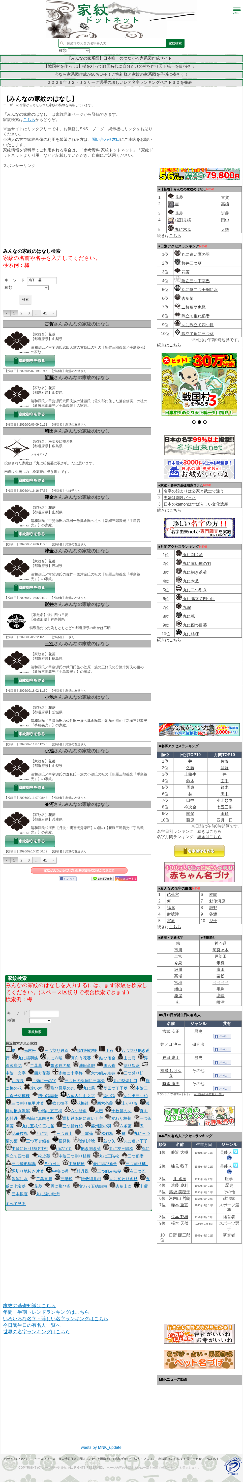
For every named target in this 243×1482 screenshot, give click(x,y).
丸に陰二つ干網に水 (196, 289)
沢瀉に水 (17, 1179)
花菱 (35, 1186)
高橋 (225, 204)
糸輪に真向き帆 (37, 1118)
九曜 (183, 607)
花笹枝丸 (17, 1133)
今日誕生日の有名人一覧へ (31, 1325)
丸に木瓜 (179, 229)
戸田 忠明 (170, 1057)
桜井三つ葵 (188, 263)
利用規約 (104, 1459)
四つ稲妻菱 (45, 1096)
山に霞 (126, 1058)
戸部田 (221, 956)
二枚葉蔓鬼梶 (190, 307)
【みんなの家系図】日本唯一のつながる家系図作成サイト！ (121, 58)
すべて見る (16, 1204)
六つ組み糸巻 (100, 1073)
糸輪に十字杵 (67, 1073)
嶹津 (221, 1002)
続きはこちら (169, 345)
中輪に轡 (57, 1171)
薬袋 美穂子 (179, 1192)
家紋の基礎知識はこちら (29, 1305)
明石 (106, 1050)
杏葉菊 (184, 298)
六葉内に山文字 (77, 1096)
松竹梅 (104, 1133)
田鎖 (225, 813)
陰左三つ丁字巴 (192, 281)
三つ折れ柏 (69, 1126)
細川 (178, 969)
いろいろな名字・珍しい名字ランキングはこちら (55, 1318)
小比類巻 (225, 800)
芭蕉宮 (173, 894)
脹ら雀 (106, 1065)
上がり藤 (126, 1103)
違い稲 (106, 1096)
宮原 (171, 921)
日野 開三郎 (179, 1235)
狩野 (213, 907)
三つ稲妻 (133, 1156)
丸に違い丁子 (132, 1141)
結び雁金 (104, 1058)
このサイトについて (14, 1459)
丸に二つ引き (191, 590)
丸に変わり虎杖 (120, 1179)
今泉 (178, 963)
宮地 (178, 982)
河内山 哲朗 (179, 1198)
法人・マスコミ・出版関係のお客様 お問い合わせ (167, 1459)
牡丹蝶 (80, 1171)
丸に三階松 (106, 1156)
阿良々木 (220, 950)
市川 (178, 950)
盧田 (221, 969)
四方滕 (15, 1081)
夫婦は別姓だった (180, 498)
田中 (225, 220)
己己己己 (220, 982)
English (211, 1459)
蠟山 (178, 989)
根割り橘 (182, 220)
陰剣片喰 (84, 1141)
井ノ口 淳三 (170, 1044)
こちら (29, 119)
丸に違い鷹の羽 (192, 254)
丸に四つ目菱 (191, 625)
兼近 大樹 (179, 1152)
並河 (49, 804)
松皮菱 (41, 1156)
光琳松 (27, 1050)
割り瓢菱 (128, 1065)
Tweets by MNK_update (100, 1447)
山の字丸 (61, 1148)
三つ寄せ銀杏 (35, 1141)
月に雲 (39, 1133)
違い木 (33, 1088)
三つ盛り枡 (130, 1073)
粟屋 (178, 996)
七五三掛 (225, 807)
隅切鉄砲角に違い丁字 (79, 1118)
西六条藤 (102, 1103)
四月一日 (225, 820)
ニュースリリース (43, 1459)
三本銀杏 (17, 1194)
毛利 (221, 989)
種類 (9, 287)
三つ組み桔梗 (106, 1171)
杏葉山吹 (120, 1186)
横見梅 (61, 1141)
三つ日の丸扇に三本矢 (81, 1081)
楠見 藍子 (179, 1166)
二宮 (178, 956)
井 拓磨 (179, 1179)
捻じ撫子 (57, 1103)
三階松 (63, 1179)
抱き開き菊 (88, 1148)
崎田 (49, 431)
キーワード (15, 280)
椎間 (213, 894)
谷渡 (213, 914)
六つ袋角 (76, 1111)
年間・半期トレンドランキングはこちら (46, 1312)
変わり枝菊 (118, 1118)
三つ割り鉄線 (53, 1050)
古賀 (49, 323)
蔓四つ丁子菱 (112, 1088)
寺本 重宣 (179, 1205)
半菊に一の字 (41, 1081)
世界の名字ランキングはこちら (36, 1331)
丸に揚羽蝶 (25, 1058)
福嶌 (171, 907)
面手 (225, 781)
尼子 (213, 921)
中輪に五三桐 (47, 1111)
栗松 (221, 976)
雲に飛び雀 (57, 1186)
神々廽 (221, 943)
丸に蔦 (86, 1088)
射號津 (173, 914)
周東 (190, 787)
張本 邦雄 (179, 1217)
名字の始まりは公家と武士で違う (194, 491)
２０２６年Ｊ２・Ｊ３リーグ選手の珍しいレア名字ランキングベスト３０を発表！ (121, 82)
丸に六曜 (51, 1058)
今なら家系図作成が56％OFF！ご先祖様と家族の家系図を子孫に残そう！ (121, 74)
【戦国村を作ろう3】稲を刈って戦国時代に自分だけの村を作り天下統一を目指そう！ (121, 66)
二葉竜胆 (41, 1179)
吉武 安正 (170, 1031)
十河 (49, 643)
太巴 (96, 1111)
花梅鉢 (80, 1103)
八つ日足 (49, 1164)
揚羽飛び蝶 (84, 1050)
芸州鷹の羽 (98, 1126)
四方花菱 (39, 1073)
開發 (225, 768)
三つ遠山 (61, 1133)
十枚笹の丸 (118, 1111)
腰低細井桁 (88, 1179)
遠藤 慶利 (179, 1185)
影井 (49, 604)
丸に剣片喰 (189, 555)
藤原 (190, 820)
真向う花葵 (78, 1058)
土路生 (190, 774)
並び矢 (106, 1141)
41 (45, 313)
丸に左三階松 (118, 1148)
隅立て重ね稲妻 (192, 316)
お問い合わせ (122, 1459)
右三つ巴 (135, 1171)
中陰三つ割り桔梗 (71, 1156)
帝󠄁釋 (221, 963)
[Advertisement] (78, 208)
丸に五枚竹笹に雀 (35, 1126)
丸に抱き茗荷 (191, 572)
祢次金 (190, 807)
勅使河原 (217, 901)
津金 (49, 497)
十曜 (141, 1186)
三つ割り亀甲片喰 (25, 1103)
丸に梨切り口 (122, 1081)
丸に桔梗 (187, 634)
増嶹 (221, 996)
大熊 (225, 229)
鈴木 (190, 781)
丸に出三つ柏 (132, 1096)
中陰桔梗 (74, 1164)
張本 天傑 (179, 1223)
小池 (49, 697)
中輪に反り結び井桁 (27, 1148)
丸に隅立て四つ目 (194, 325)
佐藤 (225, 761)
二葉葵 (33, 1065)
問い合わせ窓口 (106, 139)
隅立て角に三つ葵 (194, 334)
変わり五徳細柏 (90, 1186)
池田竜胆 (84, 1065)
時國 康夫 (170, 1084)
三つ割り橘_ (133, 1164)
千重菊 (84, 1133)
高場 (178, 976)
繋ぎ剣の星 (57, 1065)
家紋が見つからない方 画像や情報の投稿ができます (79, 870)
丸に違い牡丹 (45, 1194)
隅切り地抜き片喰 (25, 1171)
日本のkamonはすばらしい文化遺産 (196, 504)
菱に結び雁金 (102, 1164)
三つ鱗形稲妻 (21, 1164)
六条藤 (122, 1126)
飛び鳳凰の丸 (59, 1088)
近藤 (49, 377)
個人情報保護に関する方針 (76, 1459)
